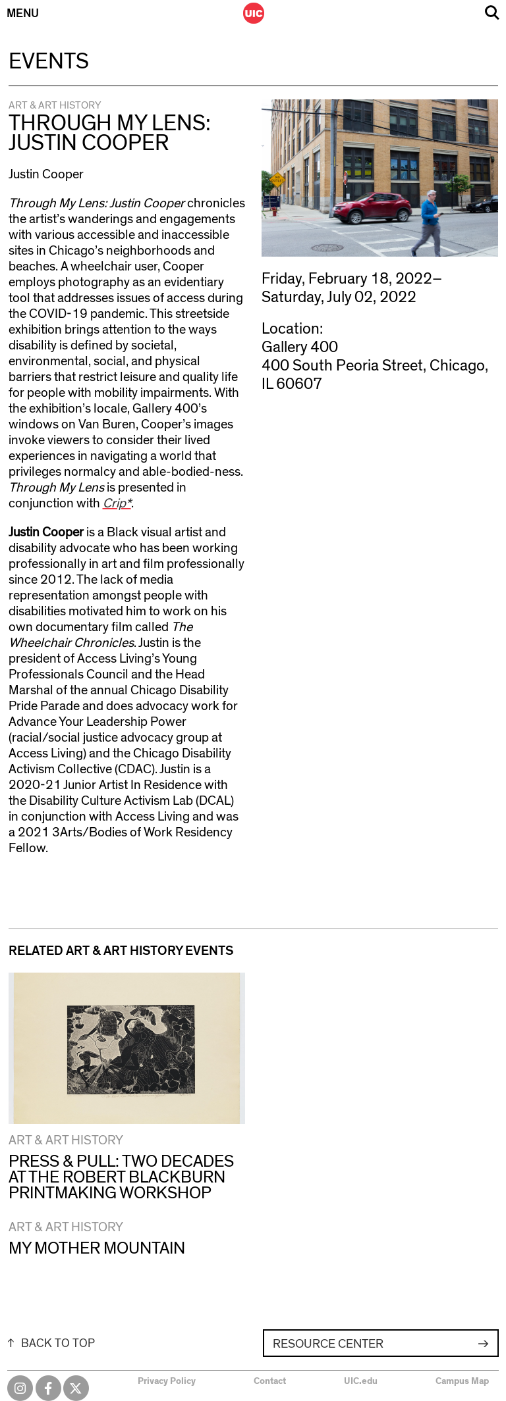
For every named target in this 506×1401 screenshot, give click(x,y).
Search (492, 12)
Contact (270, 1381)
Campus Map (462, 1381)
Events (49, 62)
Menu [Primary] (23, 14)
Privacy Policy (167, 1381)
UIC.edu (361, 1381)
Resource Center (328, 1344)
